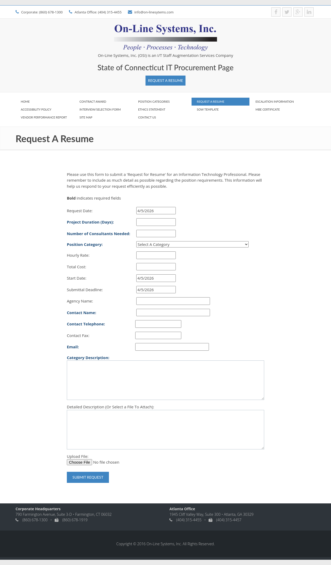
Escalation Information (274, 101)
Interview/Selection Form (100, 109)
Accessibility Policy (36, 109)
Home (25, 101)
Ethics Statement (151, 109)
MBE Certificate (267, 109)
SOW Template (208, 109)
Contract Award (92, 101)
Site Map (85, 117)
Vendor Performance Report (44, 117)
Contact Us (147, 117)
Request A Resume (165, 80)
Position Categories (154, 101)
